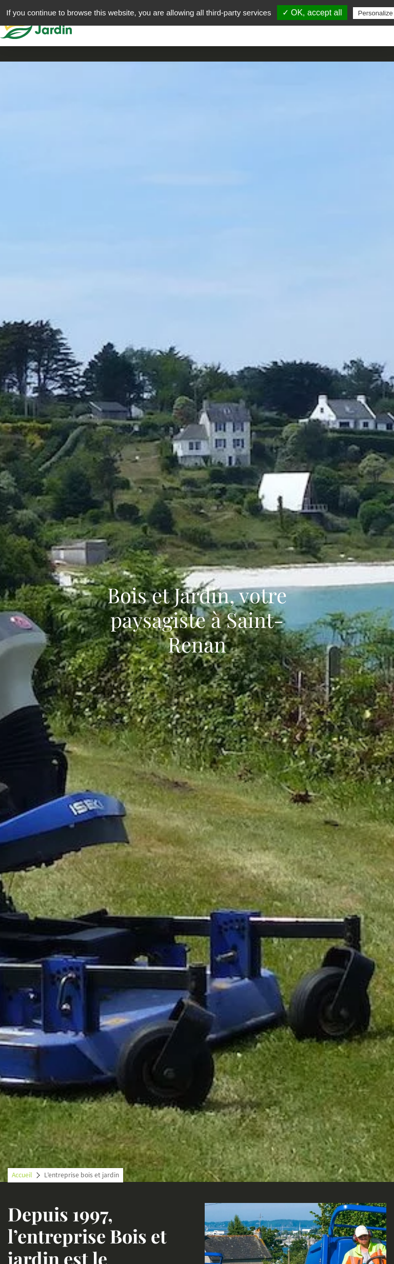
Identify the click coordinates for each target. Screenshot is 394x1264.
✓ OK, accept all (312, 12)
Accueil (22, 1175)
